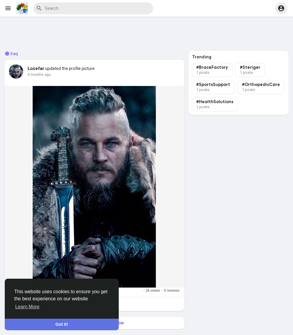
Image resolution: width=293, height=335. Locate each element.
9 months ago (39, 74)
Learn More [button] (27, 306)
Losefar (36, 68)
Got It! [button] (62, 324)
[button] (281, 8)
